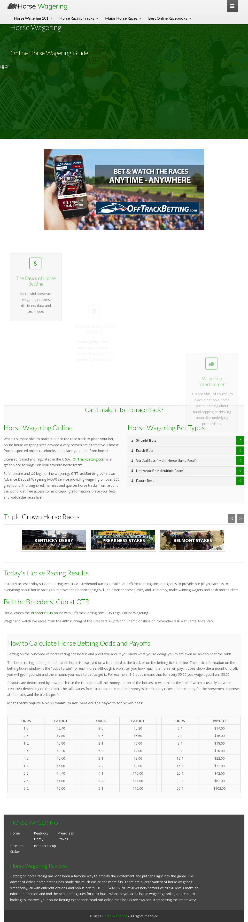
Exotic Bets (143, 450)
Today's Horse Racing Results (46, 573)
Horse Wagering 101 (31, 18)
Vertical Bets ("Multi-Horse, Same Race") (164, 460)
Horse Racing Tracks (76, 18)
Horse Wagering (114, 916)
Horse (42, 6)
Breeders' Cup (42, 613)
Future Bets (143, 480)
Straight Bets (144, 440)
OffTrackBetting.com (89, 459)
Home (15, 833)
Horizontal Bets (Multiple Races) (158, 471)
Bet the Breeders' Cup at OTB (47, 601)
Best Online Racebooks (167, 18)
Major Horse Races (121, 18)
